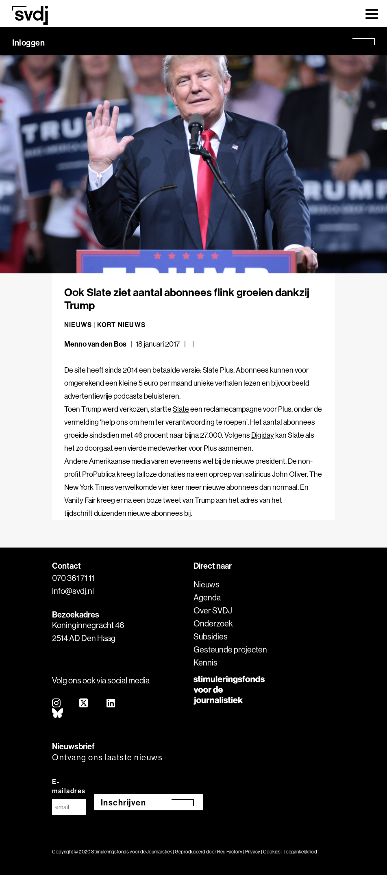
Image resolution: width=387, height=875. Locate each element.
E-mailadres (69, 786)
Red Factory (229, 852)
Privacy (252, 852)
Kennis (205, 662)
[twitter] (84, 703)
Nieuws (207, 584)
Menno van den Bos (95, 344)
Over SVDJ (213, 610)
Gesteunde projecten (230, 649)
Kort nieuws (121, 325)
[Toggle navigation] (372, 13)
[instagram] (56, 703)
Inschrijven (123, 802)
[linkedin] (111, 703)
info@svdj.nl (73, 591)
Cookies (271, 852)
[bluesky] (58, 714)
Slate (181, 409)
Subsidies (211, 636)
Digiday (262, 435)
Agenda (207, 597)
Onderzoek (213, 623)
